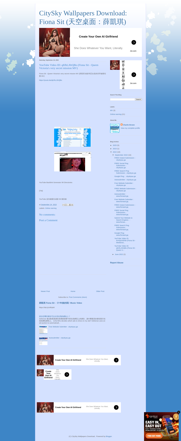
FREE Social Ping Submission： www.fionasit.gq (121, 212)
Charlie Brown (129, 125)
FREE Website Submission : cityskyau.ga (125, 190)
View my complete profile (130, 128)
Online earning (51, 208)
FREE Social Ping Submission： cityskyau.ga (121, 165)
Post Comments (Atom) (78, 297)
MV (111, 110)
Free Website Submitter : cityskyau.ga (63, 327)
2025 (115, 145)
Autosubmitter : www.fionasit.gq (121, 195)
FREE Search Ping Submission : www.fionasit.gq (122, 227)
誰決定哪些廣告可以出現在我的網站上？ (54, 316)
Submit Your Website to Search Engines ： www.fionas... (124, 220)
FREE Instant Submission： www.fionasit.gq (125, 206)
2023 (115, 149)
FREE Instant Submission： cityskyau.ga (125, 159)
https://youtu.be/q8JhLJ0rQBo (50, 80)
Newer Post (45, 291)
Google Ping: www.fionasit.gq (121, 234)
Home (73, 291)
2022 (115, 152)
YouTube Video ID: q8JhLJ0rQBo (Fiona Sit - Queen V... (125, 248)
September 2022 (121, 155)
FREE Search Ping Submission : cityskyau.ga (125, 172)
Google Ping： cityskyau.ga (125, 176)
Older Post (100, 291)
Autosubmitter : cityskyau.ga (59, 338)
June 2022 (119, 254)
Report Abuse (116, 263)
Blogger (109, 436)
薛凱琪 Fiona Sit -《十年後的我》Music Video (60, 303)
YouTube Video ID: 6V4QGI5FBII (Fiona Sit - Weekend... (125, 240)
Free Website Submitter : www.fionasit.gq (124, 200)
